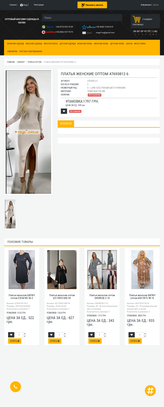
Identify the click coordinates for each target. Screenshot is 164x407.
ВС (156, 31)
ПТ (149, 31)
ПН (134, 31)
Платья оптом (34, 62)
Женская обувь (101, 43)
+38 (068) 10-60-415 (105, 27)
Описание (66, 123)
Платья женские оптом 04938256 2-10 (102, 297)
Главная (11, 62)
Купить (14, 341)
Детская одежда (68, 43)
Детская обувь (117, 43)
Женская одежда (34, 43)
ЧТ (145, 31)
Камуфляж (12, 51)
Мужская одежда (15, 43)
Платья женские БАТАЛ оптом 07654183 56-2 (22, 297)
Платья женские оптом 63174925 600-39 (62, 297)
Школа (129, 43)
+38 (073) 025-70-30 (64, 27)
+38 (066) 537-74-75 (64, 32)
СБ (152, 31)
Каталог (21, 62)
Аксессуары (140, 43)
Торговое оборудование (30, 51)
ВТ (138, 31)
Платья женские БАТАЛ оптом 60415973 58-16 (142, 297)
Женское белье (51, 43)
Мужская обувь (84, 43)
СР (142, 31)
